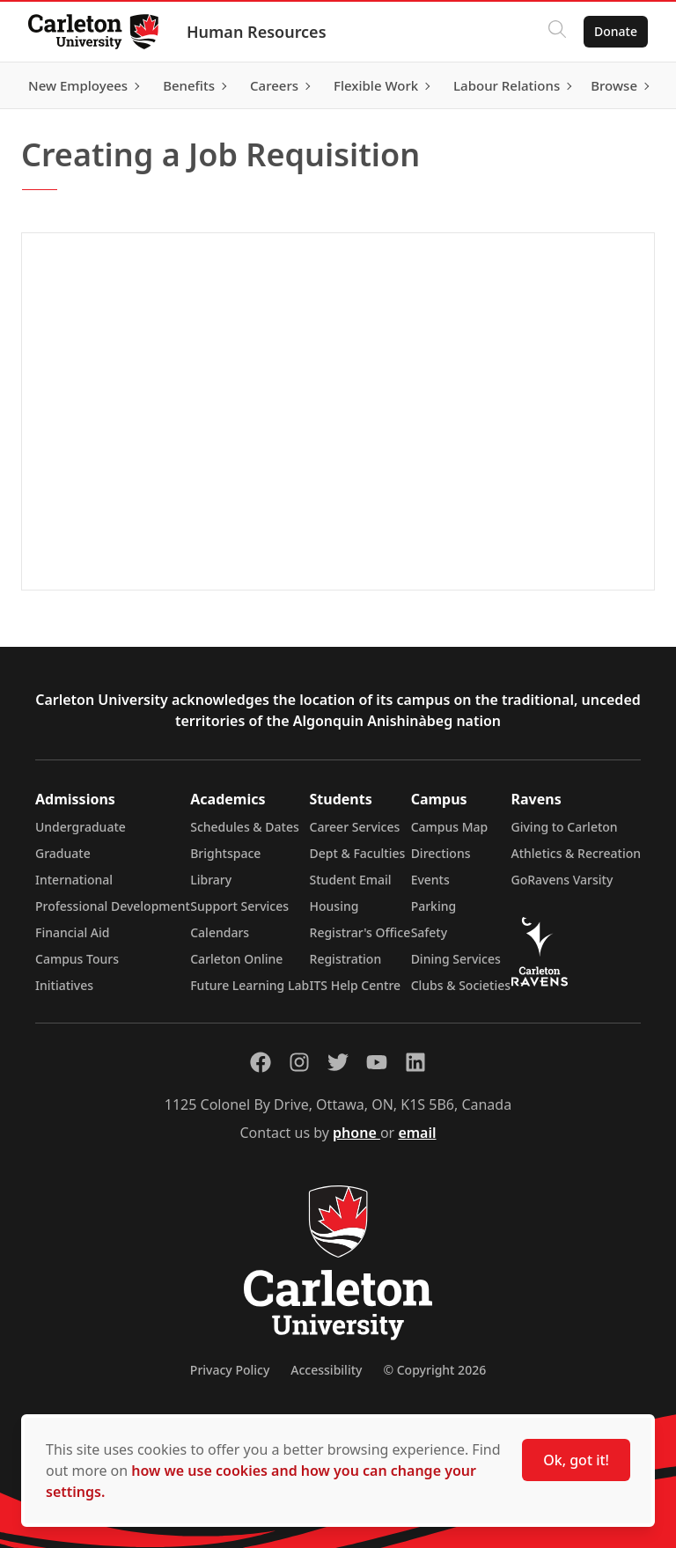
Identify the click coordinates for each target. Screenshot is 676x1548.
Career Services (355, 826)
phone (356, 1132)
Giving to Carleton (564, 826)
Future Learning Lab (249, 985)
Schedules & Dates (244, 826)
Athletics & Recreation (576, 853)
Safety (429, 932)
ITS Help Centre (355, 985)
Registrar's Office (360, 932)
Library (210, 879)
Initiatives (64, 985)
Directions (441, 853)
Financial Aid (72, 932)
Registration (346, 958)
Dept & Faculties (358, 853)
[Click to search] (557, 32)
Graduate (63, 853)
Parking (434, 906)
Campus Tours (77, 958)
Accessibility (326, 1369)
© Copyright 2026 (434, 1369)
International (74, 879)
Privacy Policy (229, 1369)
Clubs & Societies (461, 985)
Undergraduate (80, 826)
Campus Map (450, 826)
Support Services (239, 906)
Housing (334, 906)
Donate (615, 31)
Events (430, 879)
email (417, 1132)
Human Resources (257, 31)
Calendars (219, 932)
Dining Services (456, 958)
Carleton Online (236, 958)
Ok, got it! (576, 1460)
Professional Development (112, 906)
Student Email (351, 879)
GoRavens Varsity (562, 879)
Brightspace (225, 853)
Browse (614, 85)
